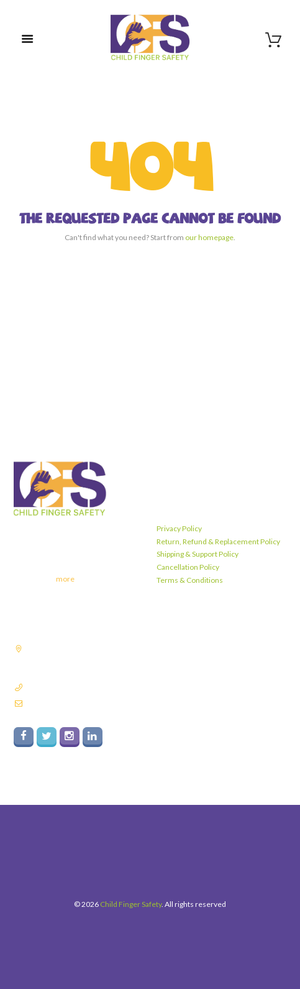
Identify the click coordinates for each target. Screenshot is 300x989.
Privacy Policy (179, 528)
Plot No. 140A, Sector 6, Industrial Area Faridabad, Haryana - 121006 (81, 660)
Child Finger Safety (130, 904)
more (65, 578)
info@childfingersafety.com (71, 703)
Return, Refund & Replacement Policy (218, 541)
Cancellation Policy (188, 567)
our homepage (209, 237)
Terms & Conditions (190, 580)
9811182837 (46, 687)
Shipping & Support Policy (198, 554)
